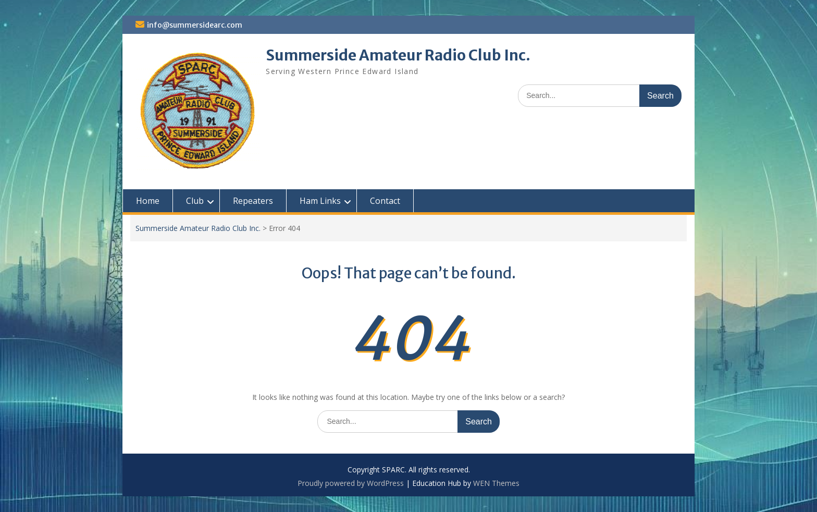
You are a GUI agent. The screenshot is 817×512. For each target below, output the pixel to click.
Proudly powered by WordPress (351, 483)
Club (195, 200)
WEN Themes (496, 483)
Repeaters (253, 200)
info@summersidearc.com (194, 25)
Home (147, 200)
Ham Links (320, 200)
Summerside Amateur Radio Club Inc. (398, 55)
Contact (385, 200)
